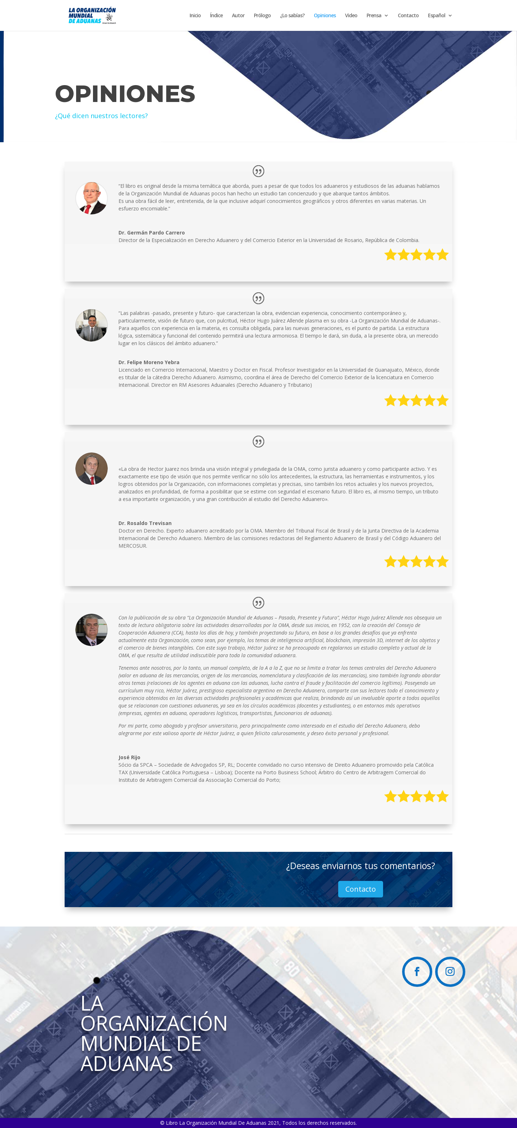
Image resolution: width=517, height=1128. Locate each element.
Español (436, 16)
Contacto (408, 16)
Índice (216, 16)
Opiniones (325, 16)
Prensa (374, 16)
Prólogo (262, 16)
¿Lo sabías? (292, 16)
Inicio (195, 16)
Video (351, 16)
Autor (238, 16)
